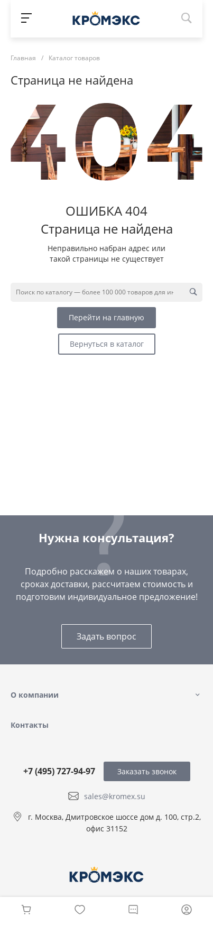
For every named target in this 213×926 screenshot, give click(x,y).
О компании (35, 695)
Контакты (30, 725)
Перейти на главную (106, 317)
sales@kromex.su (114, 796)
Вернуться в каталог (107, 344)
